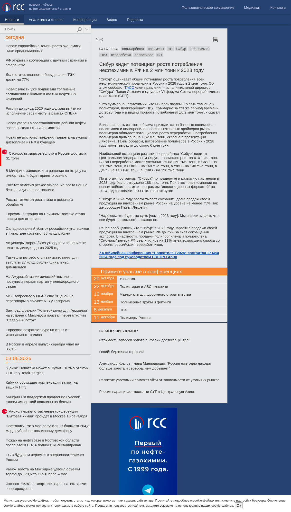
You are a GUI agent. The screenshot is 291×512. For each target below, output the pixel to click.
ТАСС (129, 87)
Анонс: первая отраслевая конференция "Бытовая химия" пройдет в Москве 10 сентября (46, 413)
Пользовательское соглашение (208, 7)
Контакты (278, 7)
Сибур (181, 49)
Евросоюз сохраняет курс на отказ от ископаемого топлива (37, 332)
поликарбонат (133, 49)
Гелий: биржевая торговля (121, 352)
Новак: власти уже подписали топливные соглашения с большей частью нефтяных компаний (41, 94)
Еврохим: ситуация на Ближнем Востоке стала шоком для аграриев (45, 216)
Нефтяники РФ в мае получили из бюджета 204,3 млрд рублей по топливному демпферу (47, 428)
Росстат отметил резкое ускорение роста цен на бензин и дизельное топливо (46, 187)
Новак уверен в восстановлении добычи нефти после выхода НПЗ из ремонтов (45, 125)
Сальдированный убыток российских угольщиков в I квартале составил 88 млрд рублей (47, 230)
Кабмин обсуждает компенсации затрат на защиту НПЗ (42, 384)
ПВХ (104, 55)
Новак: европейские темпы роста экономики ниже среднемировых (43, 48)
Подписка (135, 20)
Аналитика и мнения (46, 20)
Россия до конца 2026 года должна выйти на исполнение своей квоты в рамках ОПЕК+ (43, 110)
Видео (111, 20)
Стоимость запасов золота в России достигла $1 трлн (46, 155)
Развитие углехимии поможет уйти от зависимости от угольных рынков (159, 380)
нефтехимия (199, 49)
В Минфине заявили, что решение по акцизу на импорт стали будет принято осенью (46, 172)
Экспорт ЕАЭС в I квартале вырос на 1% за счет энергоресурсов (46, 486)
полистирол (144, 55)
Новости (12, 20)
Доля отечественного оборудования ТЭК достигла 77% (40, 76)
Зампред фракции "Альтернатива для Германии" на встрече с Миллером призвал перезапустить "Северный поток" (47, 315)
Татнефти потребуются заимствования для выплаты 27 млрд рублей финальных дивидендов (42, 262)
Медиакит (252, 7)
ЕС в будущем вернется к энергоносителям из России (45, 457)
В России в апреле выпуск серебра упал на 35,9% (42, 346)
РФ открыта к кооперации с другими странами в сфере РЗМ (46, 62)
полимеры (156, 49)
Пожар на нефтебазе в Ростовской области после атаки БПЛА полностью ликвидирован (43, 442)
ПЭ (159, 55)
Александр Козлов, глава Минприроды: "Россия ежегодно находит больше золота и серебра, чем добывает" (155, 365)
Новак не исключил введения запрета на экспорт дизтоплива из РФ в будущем (47, 139)
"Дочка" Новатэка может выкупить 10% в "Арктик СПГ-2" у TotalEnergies (47, 370)
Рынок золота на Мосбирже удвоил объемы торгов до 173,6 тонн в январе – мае (43, 471)
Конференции (85, 20)
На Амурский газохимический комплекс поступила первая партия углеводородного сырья (42, 281)
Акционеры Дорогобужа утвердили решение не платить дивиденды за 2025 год (46, 245)
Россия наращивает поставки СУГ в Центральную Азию (146, 391)
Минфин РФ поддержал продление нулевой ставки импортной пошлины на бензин (43, 399)
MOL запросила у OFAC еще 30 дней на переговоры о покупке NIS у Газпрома (39, 298)
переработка (121, 55)
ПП (170, 49)
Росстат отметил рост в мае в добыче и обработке (39, 201)
